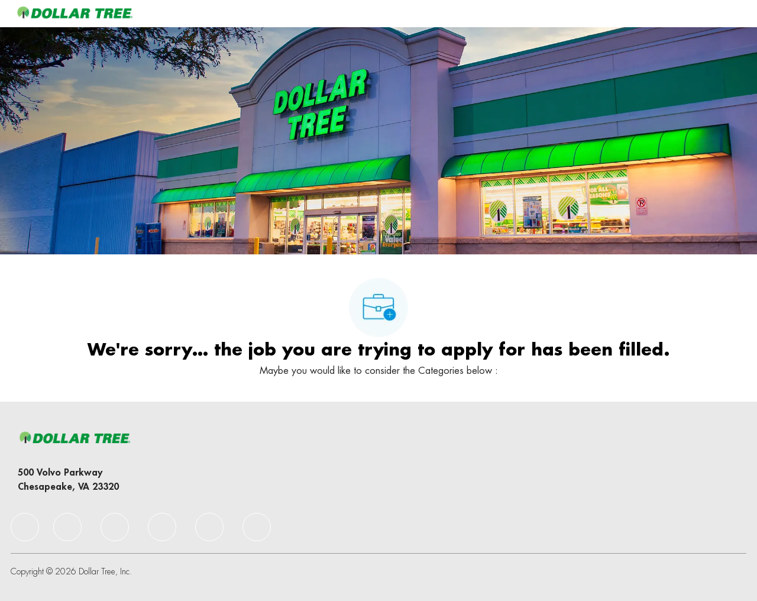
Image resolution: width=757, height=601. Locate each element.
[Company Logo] (74, 13)
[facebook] (25, 527)
